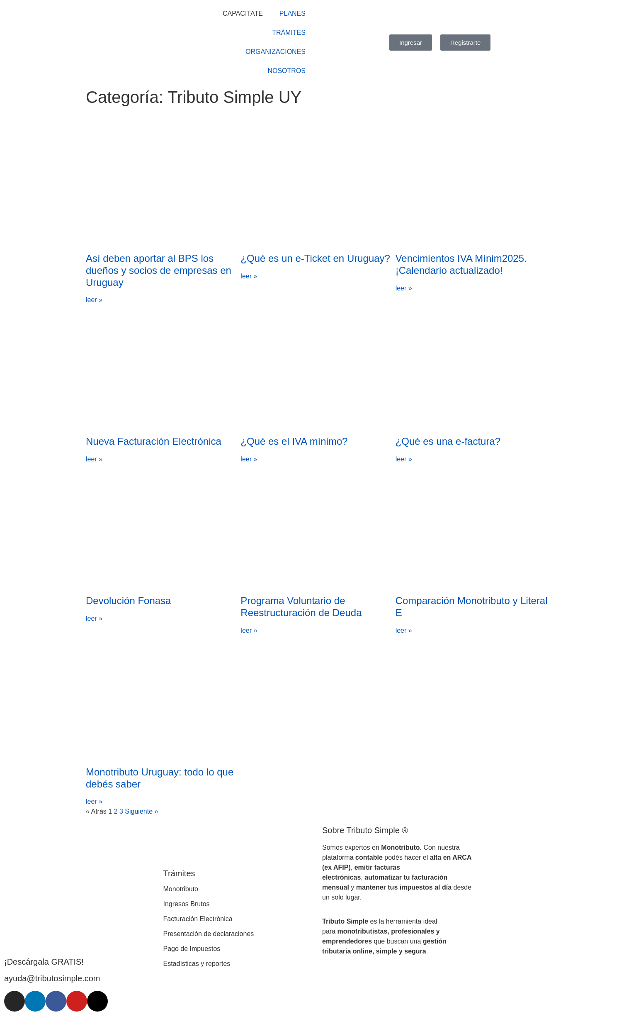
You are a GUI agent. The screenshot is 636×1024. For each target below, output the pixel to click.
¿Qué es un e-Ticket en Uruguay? (315, 258)
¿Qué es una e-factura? (448, 441)
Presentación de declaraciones (208, 933)
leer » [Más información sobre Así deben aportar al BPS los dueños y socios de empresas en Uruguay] (94, 299)
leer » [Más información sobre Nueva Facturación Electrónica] (94, 459)
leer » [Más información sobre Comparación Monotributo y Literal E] (404, 630)
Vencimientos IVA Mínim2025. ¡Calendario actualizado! (461, 264)
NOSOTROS (286, 70)
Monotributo (181, 888)
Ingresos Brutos (186, 903)
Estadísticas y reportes (197, 963)
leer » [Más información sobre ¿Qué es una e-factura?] (404, 459)
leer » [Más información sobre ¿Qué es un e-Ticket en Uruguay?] (248, 276)
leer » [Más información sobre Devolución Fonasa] (94, 618)
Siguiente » (141, 811)
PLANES (292, 13)
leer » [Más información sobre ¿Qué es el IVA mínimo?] (248, 459)
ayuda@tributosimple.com (52, 978)
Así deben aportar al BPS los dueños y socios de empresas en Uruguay (158, 270)
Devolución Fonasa (128, 600)
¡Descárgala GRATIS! (44, 961)
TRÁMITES (289, 32)
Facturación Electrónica (198, 918)
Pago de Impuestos (192, 948)
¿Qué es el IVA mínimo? (293, 441)
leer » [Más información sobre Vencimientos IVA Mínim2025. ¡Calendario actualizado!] (404, 288)
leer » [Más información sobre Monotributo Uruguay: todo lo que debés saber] (94, 801)
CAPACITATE (243, 13)
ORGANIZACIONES (275, 51)
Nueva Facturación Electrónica (153, 441)
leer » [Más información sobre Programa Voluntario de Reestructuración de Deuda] (248, 630)
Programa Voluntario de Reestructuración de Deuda (301, 606)
